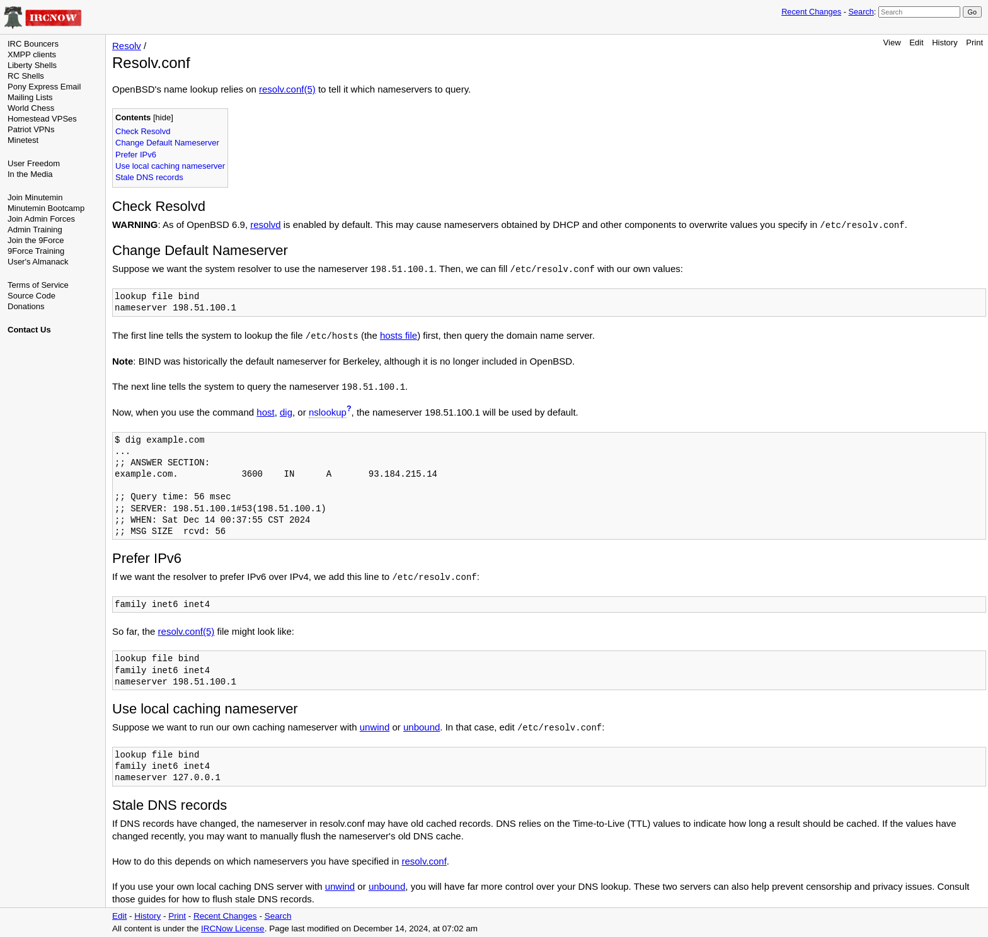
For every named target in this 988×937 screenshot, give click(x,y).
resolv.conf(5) (287, 89)
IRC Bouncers (33, 43)
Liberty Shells (32, 65)
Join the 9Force (36, 240)
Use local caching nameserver (170, 166)
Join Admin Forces (41, 219)
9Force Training (36, 251)
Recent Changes (811, 11)
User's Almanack (38, 261)
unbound (421, 727)
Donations (26, 306)
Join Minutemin (35, 197)
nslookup (328, 412)
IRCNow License (233, 928)
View (892, 42)
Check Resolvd (142, 131)
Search (860, 11)
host (265, 412)
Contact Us (29, 329)
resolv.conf (423, 861)
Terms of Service (38, 285)
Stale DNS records (149, 177)
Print (974, 42)
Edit (916, 42)
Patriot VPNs (31, 129)
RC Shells (26, 76)
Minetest (23, 140)
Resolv (126, 45)
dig (286, 412)
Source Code (31, 295)
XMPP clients (32, 54)
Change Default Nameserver (167, 143)
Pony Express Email (44, 86)
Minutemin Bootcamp (46, 208)
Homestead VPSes (42, 118)
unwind (375, 727)
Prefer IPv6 (135, 154)
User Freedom (34, 163)
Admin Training (35, 229)
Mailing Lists (30, 97)
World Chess (31, 108)
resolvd (265, 224)
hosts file (398, 335)
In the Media (30, 174)
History (944, 42)
